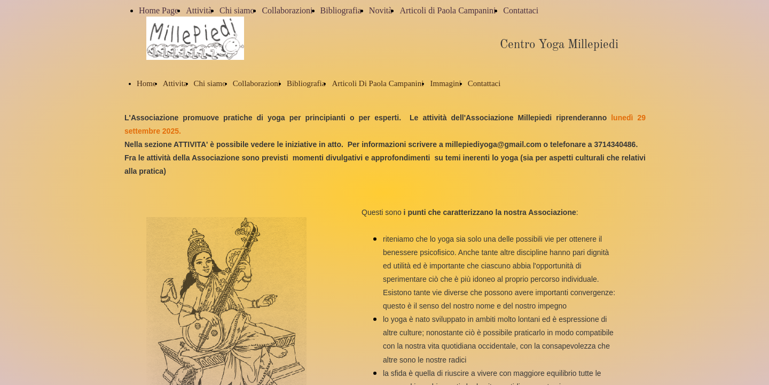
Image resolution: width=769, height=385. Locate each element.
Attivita (175, 83)
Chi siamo (236, 10)
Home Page (158, 10)
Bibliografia (341, 10)
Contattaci (520, 10)
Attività (199, 10)
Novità (381, 10)
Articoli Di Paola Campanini (377, 83)
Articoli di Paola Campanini (447, 10)
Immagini (445, 83)
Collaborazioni (287, 10)
